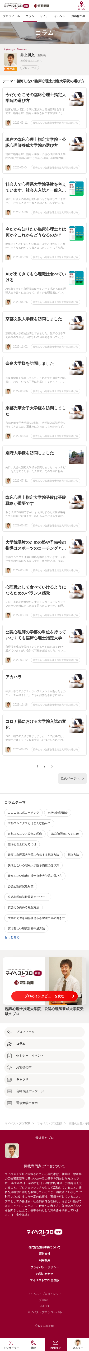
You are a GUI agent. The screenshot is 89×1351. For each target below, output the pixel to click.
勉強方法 (73, 854)
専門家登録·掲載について (44, 1247)
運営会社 (44, 1253)
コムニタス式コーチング (23, 812)
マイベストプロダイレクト (45, 1293)
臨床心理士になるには (22, 844)
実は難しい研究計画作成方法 (26, 928)
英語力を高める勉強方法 (23, 907)
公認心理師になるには (65, 834)
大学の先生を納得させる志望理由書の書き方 (36, 918)
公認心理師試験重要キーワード (28, 897)
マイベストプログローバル (45, 1312)
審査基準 (22, 1214)
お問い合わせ (44, 1274)
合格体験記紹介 (58, 812)
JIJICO (44, 1306)
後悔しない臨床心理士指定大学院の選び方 (55, 122)
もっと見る (12, 937)
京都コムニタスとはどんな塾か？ (29, 823)
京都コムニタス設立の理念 (25, 834)
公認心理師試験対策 (20, 886)
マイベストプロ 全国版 (44, 1280)
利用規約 (44, 1260)
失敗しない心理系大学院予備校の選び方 (33, 865)
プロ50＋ (44, 1300)
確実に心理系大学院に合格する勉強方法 (33, 854)
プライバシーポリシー (44, 1267)
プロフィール (30, 67)
